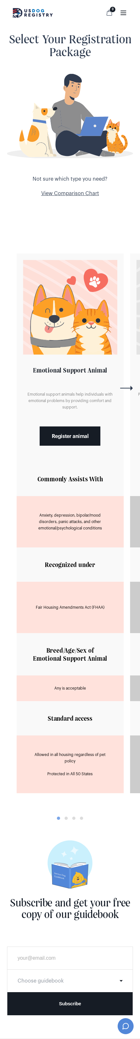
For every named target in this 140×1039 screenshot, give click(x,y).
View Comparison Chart (70, 193)
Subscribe (70, 1003)
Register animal (70, 436)
